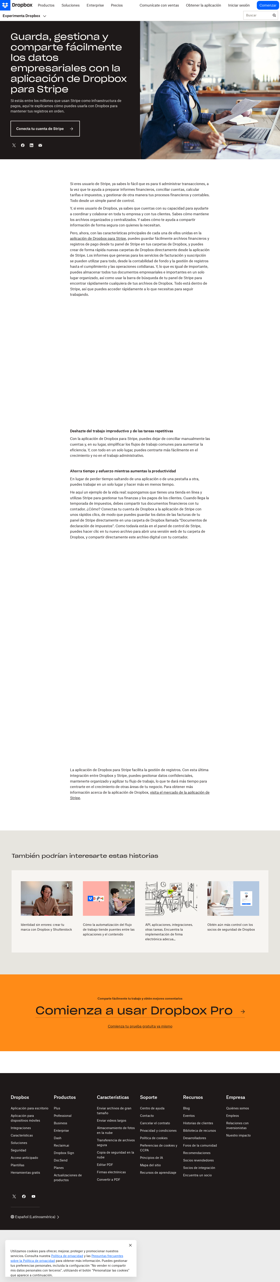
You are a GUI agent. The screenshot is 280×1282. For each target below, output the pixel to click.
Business (60, 1123)
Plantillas (17, 1165)
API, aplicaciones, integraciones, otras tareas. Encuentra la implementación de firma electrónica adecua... (169, 932)
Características (22, 1135)
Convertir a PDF (108, 1179)
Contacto (147, 1115)
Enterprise (61, 1130)
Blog (186, 1108)
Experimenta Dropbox (24, 16)
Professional (63, 1115)
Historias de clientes (198, 1123)
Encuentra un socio (197, 1175)
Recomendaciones (196, 1153)
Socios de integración (199, 1168)
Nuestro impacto (238, 1135)
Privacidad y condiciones (158, 1130)
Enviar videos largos (111, 1120)
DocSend (61, 1160)
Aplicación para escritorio (29, 1108)
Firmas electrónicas (111, 1172)
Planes (59, 1168)
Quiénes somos (237, 1108)
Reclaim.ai (61, 1145)
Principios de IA (151, 1157)
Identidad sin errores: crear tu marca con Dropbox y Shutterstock (46, 927)
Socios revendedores (198, 1160)
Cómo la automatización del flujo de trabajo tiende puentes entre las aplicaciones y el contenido (109, 929)
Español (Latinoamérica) (35, 1217)
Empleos (232, 1115)
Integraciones (21, 1128)
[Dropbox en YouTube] (33, 1196)
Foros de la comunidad (200, 1145)
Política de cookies (154, 1138)
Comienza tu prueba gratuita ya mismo (140, 1026)
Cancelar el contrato (155, 1123)
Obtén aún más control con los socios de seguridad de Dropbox (231, 927)
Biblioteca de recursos (199, 1130)
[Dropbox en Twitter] (14, 1196)
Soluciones (19, 1143)
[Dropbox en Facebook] (23, 1196)
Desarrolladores (194, 1138)
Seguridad (18, 1150)
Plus (57, 1108)
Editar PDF (105, 1164)
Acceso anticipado (24, 1157)
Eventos (189, 1115)
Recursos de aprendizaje (158, 1172)
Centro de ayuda (152, 1108)
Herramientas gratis (25, 1172)
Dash (57, 1138)
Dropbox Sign (64, 1153)
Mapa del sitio (150, 1165)
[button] (140, 243)
